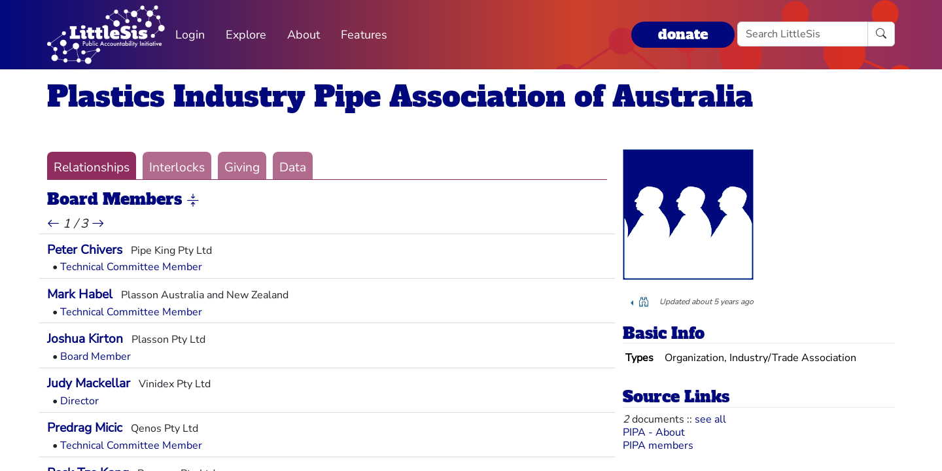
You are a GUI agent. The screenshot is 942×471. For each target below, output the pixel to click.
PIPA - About (654, 432)
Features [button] (364, 35)
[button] (193, 200)
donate (683, 34)
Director (79, 401)
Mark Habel (80, 294)
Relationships (92, 167)
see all (710, 419)
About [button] (303, 35)
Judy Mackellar (88, 383)
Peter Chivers (84, 249)
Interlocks (177, 167)
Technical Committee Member (131, 267)
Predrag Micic (84, 427)
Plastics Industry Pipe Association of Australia (400, 96)
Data (292, 167)
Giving (242, 167)
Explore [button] (246, 35)
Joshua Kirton (85, 338)
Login (190, 35)
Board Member (95, 356)
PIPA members (658, 445)
